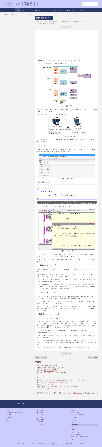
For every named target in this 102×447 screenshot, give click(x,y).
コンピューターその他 (52, 10)
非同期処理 (40, 424)
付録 (71, 439)
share (11, 14)
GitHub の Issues (77, 393)
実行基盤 (48, 63)
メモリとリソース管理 (43, 417)
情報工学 (36, 10)
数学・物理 (69, 10)
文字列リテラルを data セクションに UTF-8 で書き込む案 (60, 386)
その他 (71, 410)
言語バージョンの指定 (54, 367)
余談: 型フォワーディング (49, 314)
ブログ (81, 10)
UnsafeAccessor (48, 365)
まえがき (7, 410)
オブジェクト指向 (9, 424)
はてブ (22, 14)
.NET (25, 10)
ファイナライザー (49, 384)
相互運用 (40, 422)
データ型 (40, 410)
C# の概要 (7, 415)
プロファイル (44, 56)
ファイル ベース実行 (50, 369)
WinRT (73, 429)
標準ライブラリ (74, 432)
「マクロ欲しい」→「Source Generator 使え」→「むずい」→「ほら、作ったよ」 (68, 380)
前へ (63, 27)
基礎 (6, 419)
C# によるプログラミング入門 (16, 404)
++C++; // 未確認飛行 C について (68, 444)
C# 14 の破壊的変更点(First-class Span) (55, 382)
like (16, 14)
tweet (6, 14)
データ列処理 (41, 415)
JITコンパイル (41, 357)
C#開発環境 (8, 417)
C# (18, 10)
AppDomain (93, 357)
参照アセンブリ (44, 18)
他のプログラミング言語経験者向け (79, 437)
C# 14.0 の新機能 (49, 371)
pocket (28, 14)
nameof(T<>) (47, 388)
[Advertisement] (67, 42)
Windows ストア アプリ (48, 265)
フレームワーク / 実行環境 (76, 415)
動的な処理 (40, 419)
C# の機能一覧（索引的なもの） (13, 412)
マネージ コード (76, 420)
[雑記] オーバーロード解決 (55, 373)
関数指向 (40, 412)
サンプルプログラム (75, 434)
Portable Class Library (47, 292)
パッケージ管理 (74, 412)
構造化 (6, 422)
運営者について (83, 444)
